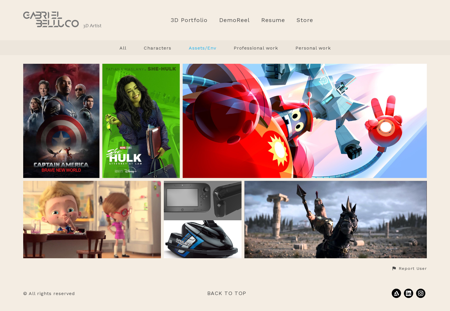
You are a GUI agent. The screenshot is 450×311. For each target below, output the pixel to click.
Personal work (313, 48)
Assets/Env (202, 48)
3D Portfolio (189, 20)
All (122, 48)
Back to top (226, 293)
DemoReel (234, 20)
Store (305, 20)
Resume (273, 20)
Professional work (256, 48)
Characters (157, 48)
